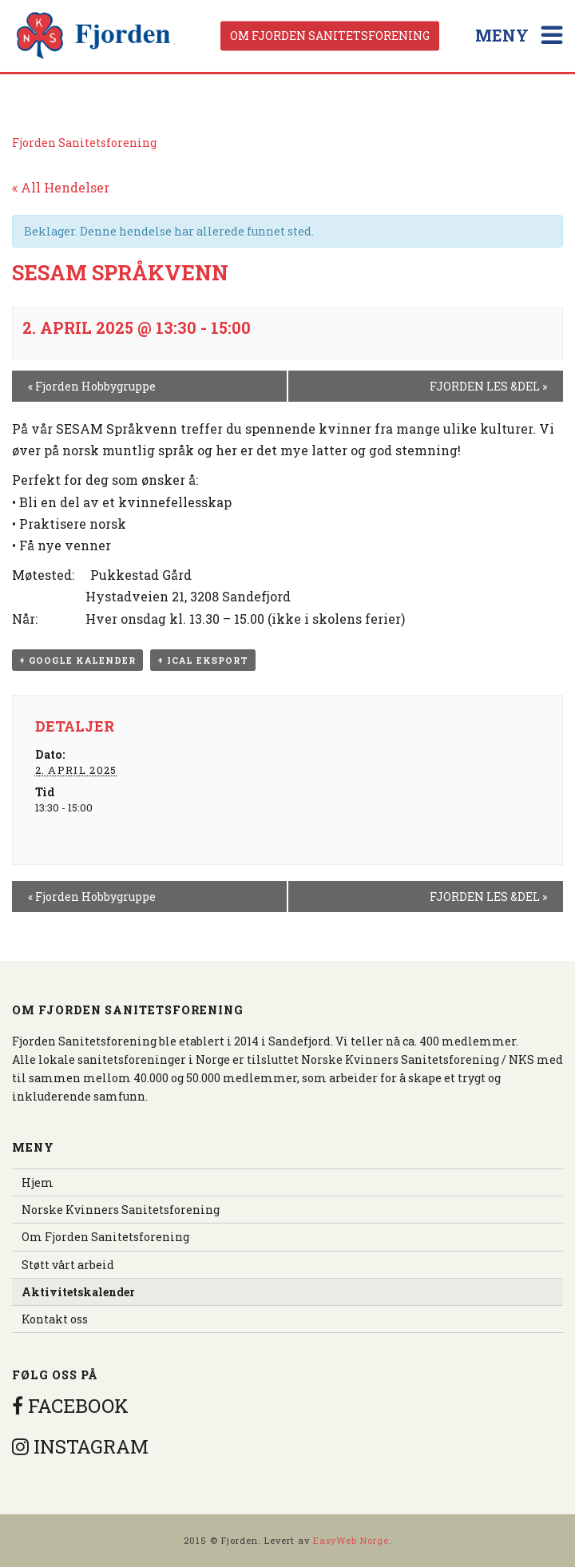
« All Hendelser (60, 187)
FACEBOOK (70, 1405)
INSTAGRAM (80, 1446)
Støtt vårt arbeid (68, 1264)
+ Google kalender (77, 660)
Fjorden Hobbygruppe (92, 386)
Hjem (38, 1182)
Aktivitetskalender (78, 1291)
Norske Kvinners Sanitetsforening (121, 1209)
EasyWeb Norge (351, 1540)
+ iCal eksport (202, 660)
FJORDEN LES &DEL (488, 386)
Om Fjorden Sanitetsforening (330, 35)
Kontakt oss (55, 1319)
